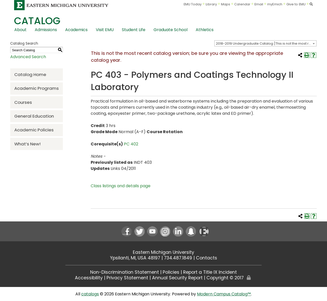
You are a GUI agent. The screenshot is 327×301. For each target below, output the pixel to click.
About (20, 30)
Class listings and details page (120, 186)
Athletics (205, 30)
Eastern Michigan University (163, 252)
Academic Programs (36, 88)
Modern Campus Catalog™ (224, 294)
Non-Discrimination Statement (124, 272)
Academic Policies (34, 130)
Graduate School (171, 30)
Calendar (242, 4)
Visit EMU (105, 30)
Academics (76, 30)
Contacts (206, 258)
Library (211, 4)
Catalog (37, 21)
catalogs (90, 294)
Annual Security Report (177, 278)
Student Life (133, 30)
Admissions (46, 30)
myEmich (274, 4)
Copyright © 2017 (225, 278)
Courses (23, 102)
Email (258, 4)
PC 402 (131, 144)
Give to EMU (296, 4)
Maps (225, 4)
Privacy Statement (127, 278)
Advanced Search (28, 57)
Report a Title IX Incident (210, 272)
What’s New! (27, 144)
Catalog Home (30, 74)
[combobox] (265, 43)
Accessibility (89, 278)
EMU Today (193, 4)
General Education (34, 116)
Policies (171, 272)
